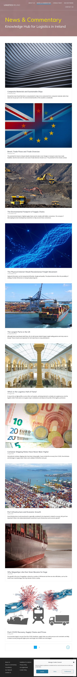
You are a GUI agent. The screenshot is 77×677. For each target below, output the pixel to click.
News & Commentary (44, 3)
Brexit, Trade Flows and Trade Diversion (23, 152)
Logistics (12, 5)
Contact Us (69, 7)
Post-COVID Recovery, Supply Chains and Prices (26, 632)
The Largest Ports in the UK (18, 332)
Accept (42, 671)
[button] (73, 662)
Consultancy (57, 3)
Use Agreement (24, 667)
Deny (55, 671)
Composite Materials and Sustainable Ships (25, 92)
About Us (31, 3)
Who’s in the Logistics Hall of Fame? (22, 392)
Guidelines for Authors (25, 662)
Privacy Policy (23, 665)
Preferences (67, 671)
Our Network (68, 3)
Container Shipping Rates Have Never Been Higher (28, 452)
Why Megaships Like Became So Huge (27, 572)
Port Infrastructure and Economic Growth (24, 512)
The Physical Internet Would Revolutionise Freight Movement (32, 272)
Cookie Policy (23, 670)
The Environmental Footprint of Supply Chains (25, 212)
